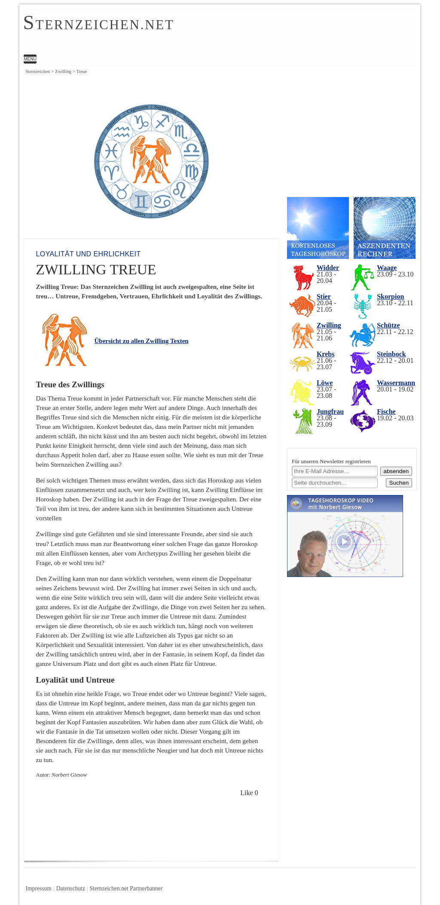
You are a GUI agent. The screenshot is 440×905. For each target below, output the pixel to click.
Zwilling (329, 325)
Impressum (38, 888)
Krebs (325, 354)
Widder (328, 267)
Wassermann (396, 382)
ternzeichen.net (98, 23)
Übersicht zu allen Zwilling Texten (141, 340)
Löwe (325, 382)
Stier (324, 296)
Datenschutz (70, 888)
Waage (387, 267)
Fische (386, 411)
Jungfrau (330, 411)
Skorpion (390, 296)
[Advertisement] (190, 829)
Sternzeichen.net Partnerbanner (126, 888)
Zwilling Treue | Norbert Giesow (197, 32)
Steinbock (391, 354)
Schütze (388, 325)
